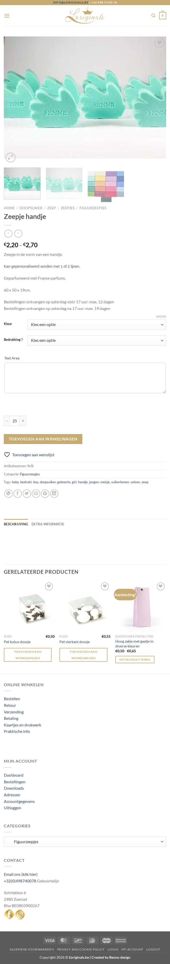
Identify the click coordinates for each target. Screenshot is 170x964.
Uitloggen (12, 807)
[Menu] (7, 15)
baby (15, 482)
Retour (10, 705)
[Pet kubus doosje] (29, 606)
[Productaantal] (15, 421)
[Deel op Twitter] (27, 493)
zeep (145, 482)
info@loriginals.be (71, 2)
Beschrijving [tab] (16, 524)
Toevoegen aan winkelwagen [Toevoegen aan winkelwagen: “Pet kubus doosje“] (28, 655)
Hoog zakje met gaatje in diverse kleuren (134, 643)
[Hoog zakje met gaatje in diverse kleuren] (140, 606)
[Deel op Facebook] (17, 493)
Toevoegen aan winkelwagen (43, 439)
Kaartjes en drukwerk (22, 724)
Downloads (14, 788)
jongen (94, 482)
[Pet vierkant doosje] (84, 606)
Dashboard (13, 775)
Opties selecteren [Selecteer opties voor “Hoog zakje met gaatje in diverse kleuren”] (134, 659)
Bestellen (12, 698)
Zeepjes (67, 208)
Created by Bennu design (110, 957)
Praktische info (17, 731)
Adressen (12, 794)
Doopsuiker (31, 208)
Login (113, 949)
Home (9, 208)
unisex (135, 482)
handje (83, 482)
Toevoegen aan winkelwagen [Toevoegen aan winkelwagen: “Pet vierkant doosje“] (83, 655)
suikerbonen (120, 482)
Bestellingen (14, 781)
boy (35, 482)
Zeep (51, 208)
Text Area (11, 358)
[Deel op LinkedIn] (54, 493)
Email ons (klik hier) (21, 874)
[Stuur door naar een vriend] (36, 493)
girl (74, 482)
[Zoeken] (153, 15)
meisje (105, 482)
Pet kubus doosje (17, 642)
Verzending (14, 711)
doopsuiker (48, 482)
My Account (132, 949)
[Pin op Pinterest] (45, 493)
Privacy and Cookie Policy (81, 949)
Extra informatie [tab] (48, 524)
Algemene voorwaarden (32, 949)
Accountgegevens (19, 801)
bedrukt (26, 482)
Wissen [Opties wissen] (161, 316)
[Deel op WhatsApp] (8, 493)
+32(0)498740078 (20, 880)
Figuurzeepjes (93, 208)
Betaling (11, 718)
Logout (153, 949)
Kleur (8, 324)
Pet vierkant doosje (74, 642)
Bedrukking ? (13, 340)
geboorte (63, 482)
